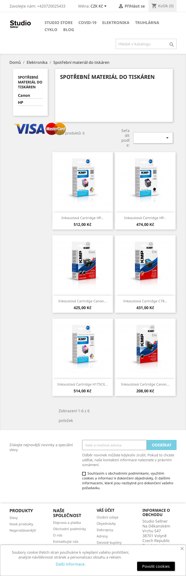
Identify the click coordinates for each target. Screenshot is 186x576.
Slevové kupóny (109, 542)
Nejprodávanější (22, 530)
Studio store (59, 22)
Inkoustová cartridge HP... (82, 217)
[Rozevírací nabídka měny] (99, 6)
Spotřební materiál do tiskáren (30, 82)
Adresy (102, 536)
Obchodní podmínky (69, 529)
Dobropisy (105, 529)
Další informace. (70, 564)
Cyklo (51, 29)
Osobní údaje (107, 517)
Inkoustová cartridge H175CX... (82, 384)
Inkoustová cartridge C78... (145, 301)
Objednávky (106, 523)
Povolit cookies (156, 566)
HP (20, 102)
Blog (68, 29)
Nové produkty (21, 524)
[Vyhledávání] (146, 44)
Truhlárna (147, 22)
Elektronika (115, 22)
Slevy (13, 517)
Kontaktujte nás (65, 541)
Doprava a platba (67, 522)
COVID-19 (87, 22)
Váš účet (105, 510)
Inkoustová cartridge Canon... (82, 301)
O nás (57, 535)
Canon (24, 95)
